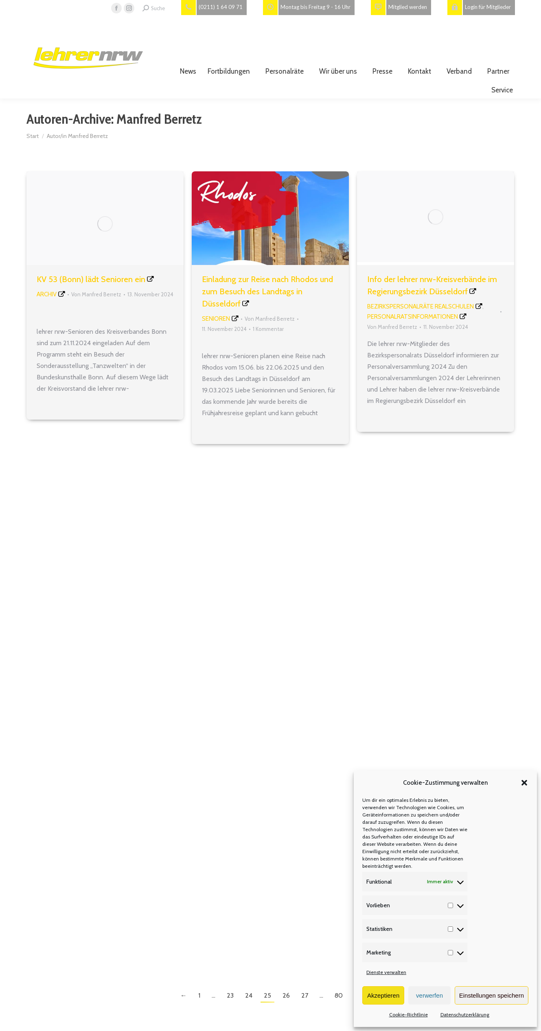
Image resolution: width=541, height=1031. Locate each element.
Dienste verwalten (386, 972)
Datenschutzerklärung (464, 1014)
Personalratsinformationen (412, 316)
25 (267, 995)
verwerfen (429, 995)
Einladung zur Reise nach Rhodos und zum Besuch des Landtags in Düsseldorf (267, 291)
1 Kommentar (268, 329)
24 (248, 995)
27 (304, 995)
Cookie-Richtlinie (408, 1014)
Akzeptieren (383, 995)
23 (230, 995)
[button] (524, 783)
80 (339, 995)
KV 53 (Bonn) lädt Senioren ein (91, 279)
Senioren (216, 318)
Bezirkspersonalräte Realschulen (420, 306)
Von (96, 294)
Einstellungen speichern (491, 995)
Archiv (47, 294)
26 (286, 995)
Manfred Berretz (159, 118)
